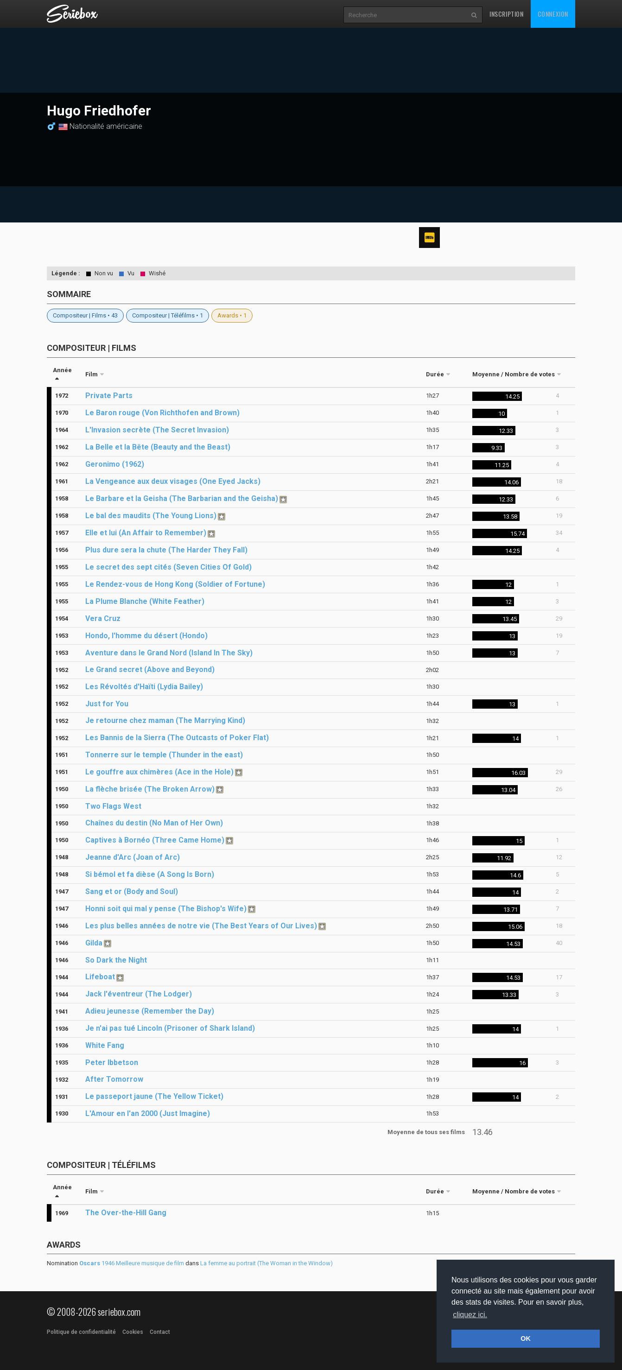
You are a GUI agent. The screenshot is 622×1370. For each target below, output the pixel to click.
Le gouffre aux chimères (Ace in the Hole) (159, 772)
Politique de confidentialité (81, 1332)
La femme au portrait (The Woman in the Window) (266, 1263)
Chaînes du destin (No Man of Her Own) (154, 823)
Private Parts (109, 396)
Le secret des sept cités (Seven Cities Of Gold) (168, 567)
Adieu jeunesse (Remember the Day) (149, 1011)
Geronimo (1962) (114, 464)
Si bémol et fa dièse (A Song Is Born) (149, 874)
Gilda (93, 943)
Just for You (106, 704)
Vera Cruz (103, 618)
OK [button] (525, 1338)
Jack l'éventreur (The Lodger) (138, 994)
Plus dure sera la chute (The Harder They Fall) (166, 550)
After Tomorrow (114, 1079)
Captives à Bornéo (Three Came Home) (154, 840)
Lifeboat (100, 977)
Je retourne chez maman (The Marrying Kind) (165, 720)
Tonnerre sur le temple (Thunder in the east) (164, 755)
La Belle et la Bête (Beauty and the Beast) (157, 447)
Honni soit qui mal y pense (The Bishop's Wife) (166, 909)
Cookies (132, 1332)
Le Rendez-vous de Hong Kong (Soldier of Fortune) (175, 584)
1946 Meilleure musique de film (131, 1263)
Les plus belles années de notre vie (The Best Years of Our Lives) (201, 926)
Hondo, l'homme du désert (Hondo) (146, 636)
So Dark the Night (116, 960)
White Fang (104, 1045)
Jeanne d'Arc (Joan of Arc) (132, 857)
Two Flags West (113, 806)
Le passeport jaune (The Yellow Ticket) (154, 1096)
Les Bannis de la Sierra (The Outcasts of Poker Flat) (177, 738)
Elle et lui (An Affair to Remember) (145, 533)
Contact (160, 1332)
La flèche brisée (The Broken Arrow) (150, 789)
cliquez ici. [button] (470, 1315)
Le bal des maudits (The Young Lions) (150, 516)
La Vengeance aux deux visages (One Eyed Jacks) (172, 481)
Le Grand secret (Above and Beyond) (150, 669)
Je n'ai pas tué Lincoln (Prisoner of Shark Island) (170, 1028)
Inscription (506, 14)
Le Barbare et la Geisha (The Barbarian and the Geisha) (181, 498)
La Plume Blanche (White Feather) (144, 601)
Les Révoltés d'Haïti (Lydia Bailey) (144, 687)
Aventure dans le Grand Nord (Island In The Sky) (169, 653)
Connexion (553, 14)
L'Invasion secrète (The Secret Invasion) (157, 430)
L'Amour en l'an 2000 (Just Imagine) (147, 1113)
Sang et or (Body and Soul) (131, 891)
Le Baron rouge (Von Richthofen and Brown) (162, 413)
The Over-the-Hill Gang (125, 1213)
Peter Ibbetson (111, 1062)
